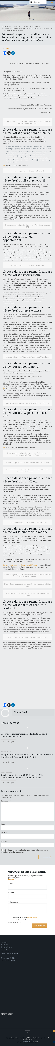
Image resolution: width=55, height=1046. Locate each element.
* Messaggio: (13, 902)
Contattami (5, 951)
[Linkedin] (13, 53)
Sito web (4, 841)
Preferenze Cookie (7, 958)
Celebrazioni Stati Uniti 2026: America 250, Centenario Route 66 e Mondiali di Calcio (22, 776)
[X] (9, 53)
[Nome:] (27, 887)
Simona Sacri (20, 712)
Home (4, 26)
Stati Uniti (25, 26)
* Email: (11, 893)
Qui (4, 388)
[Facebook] (5, 53)
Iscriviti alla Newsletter (9, 954)
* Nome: (11, 883)
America (17, 26)
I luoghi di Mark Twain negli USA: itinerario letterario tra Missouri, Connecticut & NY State (27, 755)
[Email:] (27, 896)
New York (34, 26)
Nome (4, 824)
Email (4, 833)
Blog (10, 26)
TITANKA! (26, 1042)
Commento (6, 801)
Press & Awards (6, 947)
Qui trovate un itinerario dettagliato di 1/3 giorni (20, 565)
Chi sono (4, 943)
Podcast (4, 949)
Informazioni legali (8, 960)
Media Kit (4, 945)
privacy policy (32, 918)
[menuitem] (7, 48)
